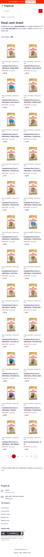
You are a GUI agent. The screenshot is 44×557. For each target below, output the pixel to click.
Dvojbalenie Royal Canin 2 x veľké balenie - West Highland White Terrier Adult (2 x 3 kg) (10, 443)
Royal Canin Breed (6, 61)
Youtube (7, 540)
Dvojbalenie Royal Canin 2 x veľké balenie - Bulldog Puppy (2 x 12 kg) (11, 135)
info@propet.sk (9, 499)
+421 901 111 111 (9, 492)
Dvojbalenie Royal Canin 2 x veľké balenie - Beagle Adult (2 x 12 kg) (11, 67)
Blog (29, 552)
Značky (20, 552)
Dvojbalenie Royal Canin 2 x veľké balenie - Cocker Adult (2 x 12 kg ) (33, 169)
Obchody (16, 552)
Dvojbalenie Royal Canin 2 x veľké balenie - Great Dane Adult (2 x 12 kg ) (10, 272)
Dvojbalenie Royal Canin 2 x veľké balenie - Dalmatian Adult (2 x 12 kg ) (33, 204)
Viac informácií (12, 70)
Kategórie (25, 552)
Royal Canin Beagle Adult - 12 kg (32, 443)
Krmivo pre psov (4, 523)
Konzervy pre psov (5, 511)
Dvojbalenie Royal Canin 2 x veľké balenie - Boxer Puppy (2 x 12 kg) (11, 101)
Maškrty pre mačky (5, 520)
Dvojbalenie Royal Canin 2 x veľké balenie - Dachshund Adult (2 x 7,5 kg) (11, 204)
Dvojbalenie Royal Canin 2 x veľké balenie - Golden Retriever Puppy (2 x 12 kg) (33, 238)
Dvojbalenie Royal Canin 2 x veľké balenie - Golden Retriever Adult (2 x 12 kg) (11, 238)
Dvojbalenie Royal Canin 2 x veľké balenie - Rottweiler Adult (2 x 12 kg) (33, 340)
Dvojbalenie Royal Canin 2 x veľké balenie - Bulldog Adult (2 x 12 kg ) (33, 101)
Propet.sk (9, 6)
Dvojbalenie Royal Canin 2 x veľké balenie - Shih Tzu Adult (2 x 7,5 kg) (32, 375)
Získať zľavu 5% (30, 2)
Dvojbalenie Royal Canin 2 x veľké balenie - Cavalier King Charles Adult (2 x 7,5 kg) (32, 135)
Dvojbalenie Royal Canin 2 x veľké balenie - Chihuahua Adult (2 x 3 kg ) (11, 169)
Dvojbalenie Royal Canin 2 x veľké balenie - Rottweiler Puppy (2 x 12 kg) (11, 375)
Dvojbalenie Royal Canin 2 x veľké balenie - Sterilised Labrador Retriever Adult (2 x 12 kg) (11, 409)
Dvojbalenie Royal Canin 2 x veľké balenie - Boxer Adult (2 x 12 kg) (33, 67)
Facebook (3, 540)
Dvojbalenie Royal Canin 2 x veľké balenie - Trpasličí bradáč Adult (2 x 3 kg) (32, 409)
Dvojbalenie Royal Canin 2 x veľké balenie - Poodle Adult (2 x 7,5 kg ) (33, 306)
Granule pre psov (5, 508)
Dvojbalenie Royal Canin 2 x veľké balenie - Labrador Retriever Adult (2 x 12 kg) (10, 306)
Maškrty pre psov (5, 517)
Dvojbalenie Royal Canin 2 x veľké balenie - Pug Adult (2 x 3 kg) (11, 340)
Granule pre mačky (5, 514)
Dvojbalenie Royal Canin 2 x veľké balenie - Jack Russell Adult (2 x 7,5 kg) (33, 272)
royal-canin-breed (11, 17)
